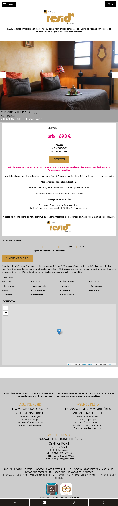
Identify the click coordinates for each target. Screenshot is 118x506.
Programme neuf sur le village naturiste (26, 475)
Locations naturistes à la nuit (53, 469)
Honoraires (74, 472)
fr (109, 4)
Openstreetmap (89, 364)
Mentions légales (63, 475)
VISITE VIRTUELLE (17, 258)
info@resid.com (34, 425)
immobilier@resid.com (91, 428)
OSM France (111, 364)
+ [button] (6, 308)
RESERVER (59, 159)
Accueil (8, 469)
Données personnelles (88, 475)
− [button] (6, 313)
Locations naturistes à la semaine (93, 469)
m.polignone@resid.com (63, 458)
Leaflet (70, 364)
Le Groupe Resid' (23, 469)
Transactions (57, 472)
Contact (88, 472)
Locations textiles (36, 472)
